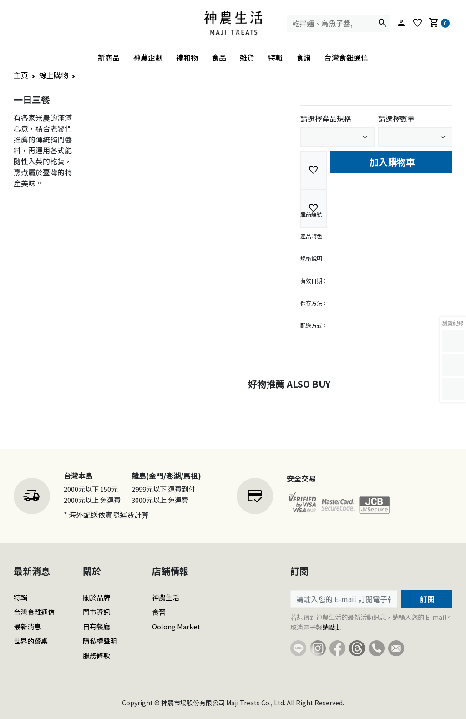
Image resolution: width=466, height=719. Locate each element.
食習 (159, 612)
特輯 (275, 57)
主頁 (21, 75)
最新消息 (27, 626)
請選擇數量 (396, 118)
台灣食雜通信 (346, 57)
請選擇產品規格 (325, 118)
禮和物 (187, 57)
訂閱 (426, 598)
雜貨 (247, 57)
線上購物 (53, 75)
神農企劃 (147, 57)
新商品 (109, 57)
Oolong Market (176, 626)
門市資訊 (96, 612)
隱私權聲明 (100, 641)
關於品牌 (96, 597)
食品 (219, 57)
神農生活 (165, 597)
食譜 (303, 57)
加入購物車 (391, 161)
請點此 (331, 627)
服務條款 (96, 655)
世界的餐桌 (31, 641)
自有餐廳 (96, 626)
